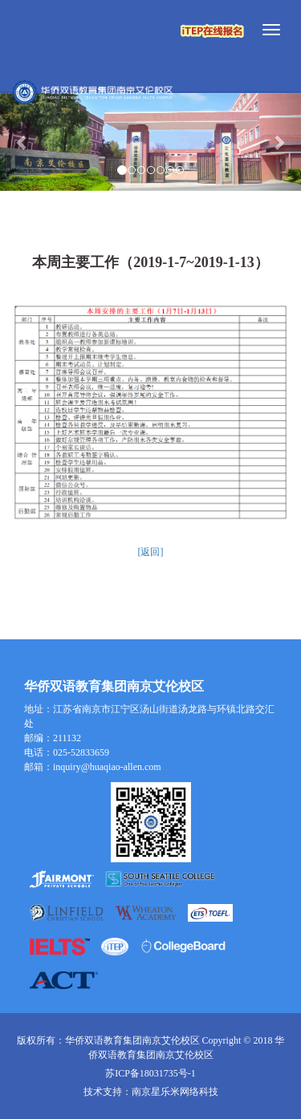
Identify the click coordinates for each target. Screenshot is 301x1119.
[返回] (151, 551)
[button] (22, 142)
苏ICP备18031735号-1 (150, 1073)
